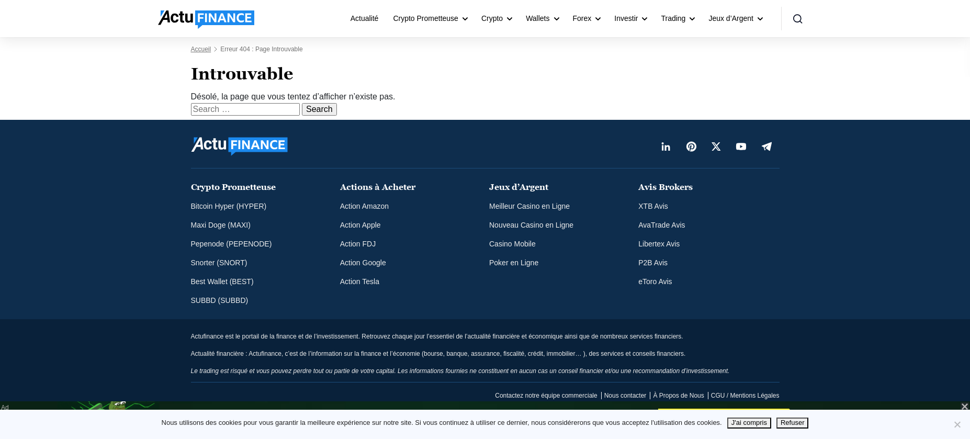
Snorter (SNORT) (219, 262)
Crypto (492, 18)
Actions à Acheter (377, 187)
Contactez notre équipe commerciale (546, 395)
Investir (626, 18)
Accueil (201, 49)
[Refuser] (957, 424)
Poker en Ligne (513, 262)
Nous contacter (625, 395)
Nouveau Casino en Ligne (531, 225)
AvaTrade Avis (661, 225)
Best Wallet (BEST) (222, 281)
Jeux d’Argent (730, 18)
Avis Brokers (665, 187)
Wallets (537, 18)
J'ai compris (749, 422)
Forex (582, 18)
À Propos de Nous (678, 395)
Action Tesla (359, 281)
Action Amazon (364, 206)
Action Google (363, 262)
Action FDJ (358, 244)
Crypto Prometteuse (425, 18)
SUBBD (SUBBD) (220, 300)
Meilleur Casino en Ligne (529, 206)
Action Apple (360, 225)
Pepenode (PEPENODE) (231, 244)
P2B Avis (653, 262)
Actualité (365, 18)
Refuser (793, 422)
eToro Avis (655, 281)
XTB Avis (653, 206)
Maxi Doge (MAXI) (221, 225)
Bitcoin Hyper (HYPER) (229, 206)
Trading (673, 18)
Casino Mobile (512, 244)
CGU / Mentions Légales (745, 395)
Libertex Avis (659, 244)
